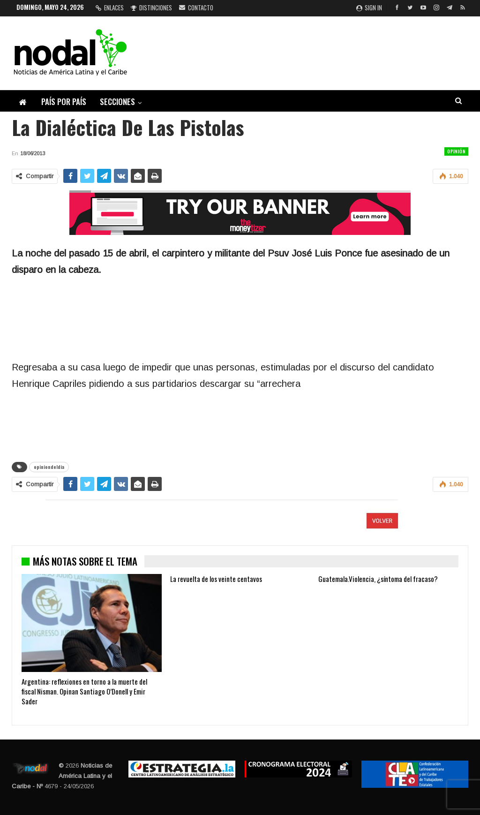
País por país (63, 101)
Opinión (456, 151)
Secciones (117, 101)
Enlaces (110, 7)
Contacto (196, 7)
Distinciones (151, 7)
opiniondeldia (49, 466)
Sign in (369, 7)
